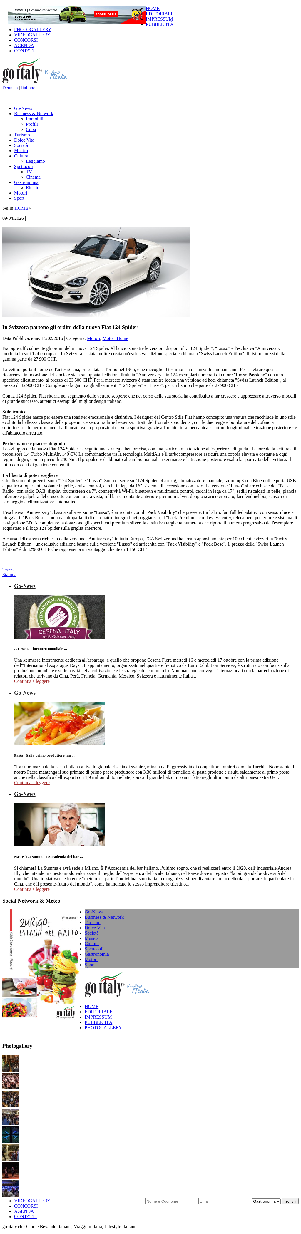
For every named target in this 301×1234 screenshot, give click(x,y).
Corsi (31, 129)
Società (21, 145)
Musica (21, 150)
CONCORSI (26, 40)
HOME (153, 8)
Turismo (22, 134)
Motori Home (115, 338)
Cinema (33, 177)
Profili (32, 124)
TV (29, 171)
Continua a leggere (32, 681)
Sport (19, 198)
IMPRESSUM (159, 18)
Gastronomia (26, 182)
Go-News (23, 108)
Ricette (32, 187)
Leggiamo (35, 161)
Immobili (35, 118)
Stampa (9, 574)
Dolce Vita (24, 140)
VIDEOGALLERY (32, 34)
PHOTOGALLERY (32, 29)
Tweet (8, 569)
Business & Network (33, 113)
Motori (20, 192)
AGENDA (24, 45)
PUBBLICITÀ (159, 24)
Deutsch (10, 87)
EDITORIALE (160, 13)
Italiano (28, 87)
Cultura (21, 155)
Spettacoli (23, 166)
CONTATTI (25, 50)
